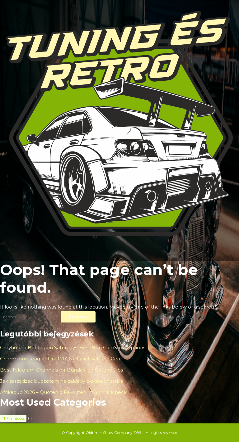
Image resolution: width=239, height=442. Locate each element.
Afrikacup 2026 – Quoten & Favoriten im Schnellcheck (63, 392)
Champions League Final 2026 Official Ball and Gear (61, 359)
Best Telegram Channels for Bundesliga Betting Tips (61, 370)
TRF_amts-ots (13, 418)
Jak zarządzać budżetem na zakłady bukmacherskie (62, 381)
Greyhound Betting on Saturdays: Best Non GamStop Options (72, 347)
